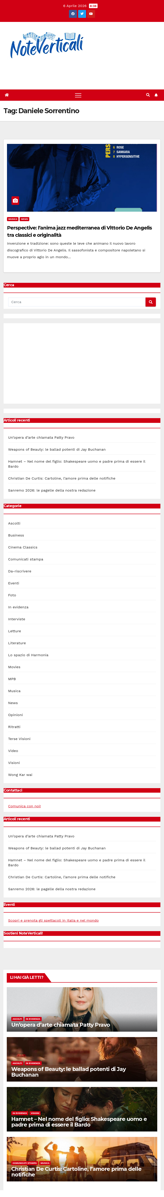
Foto (12, 595)
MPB (12, 679)
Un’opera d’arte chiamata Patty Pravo (41, 437)
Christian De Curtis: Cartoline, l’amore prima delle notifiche (61, 478)
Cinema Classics (22, 547)
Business (16, 535)
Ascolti (14, 523)
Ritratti (14, 727)
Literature (17, 643)
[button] (148, 95)
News (24, 219)
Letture (14, 631)
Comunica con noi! (24, 806)
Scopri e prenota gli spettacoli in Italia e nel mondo (53, 920)
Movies (14, 667)
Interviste (16, 619)
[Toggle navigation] (78, 95)
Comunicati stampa (25, 559)
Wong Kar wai (20, 775)
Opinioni (15, 715)
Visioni (14, 763)
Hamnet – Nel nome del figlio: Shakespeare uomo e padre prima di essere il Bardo (79, 1122)
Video (13, 751)
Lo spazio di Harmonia (28, 655)
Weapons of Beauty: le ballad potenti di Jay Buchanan (57, 449)
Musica (12, 219)
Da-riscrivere (19, 571)
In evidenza (18, 607)
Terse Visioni (19, 739)
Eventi (13, 583)
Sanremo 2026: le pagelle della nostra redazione (52, 490)
